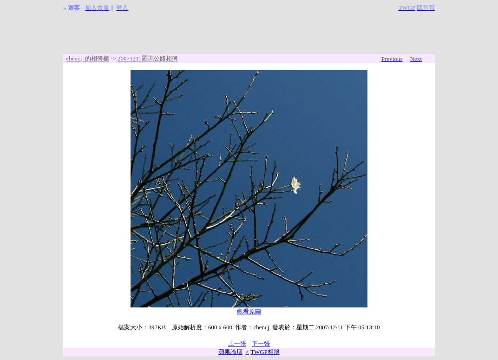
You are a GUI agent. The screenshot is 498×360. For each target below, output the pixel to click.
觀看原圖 (249, 311)
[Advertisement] (249, 33)
